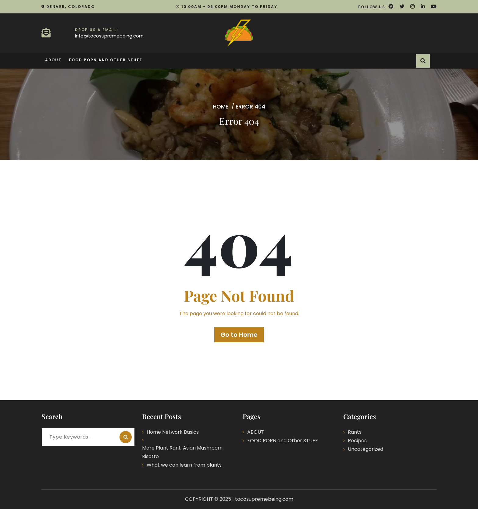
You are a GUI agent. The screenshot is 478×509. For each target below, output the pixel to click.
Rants (355, 432)
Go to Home (239, 334)
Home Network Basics (173, 432)
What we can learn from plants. (185, 464)
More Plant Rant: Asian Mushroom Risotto (182, 452)
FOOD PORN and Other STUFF (105, 59)
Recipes (357, 440)
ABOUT (53, 59)
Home (220, 106)
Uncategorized (365, 449)
